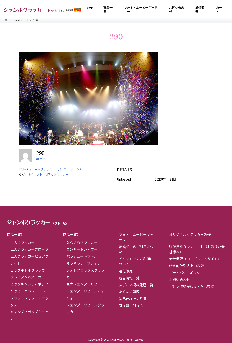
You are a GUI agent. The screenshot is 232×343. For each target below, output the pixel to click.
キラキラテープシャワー (85, 263)
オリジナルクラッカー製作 (190, 234)
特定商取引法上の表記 (186, 265)
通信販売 (199, 9)
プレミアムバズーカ (25, 277)
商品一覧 (108, 9)
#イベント (35, 174)
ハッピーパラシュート (27, 290)
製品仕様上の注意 (133, 298)
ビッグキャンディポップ (29, 284)
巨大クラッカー (22, 242)
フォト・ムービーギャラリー (140, 9)
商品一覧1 (15, 234)
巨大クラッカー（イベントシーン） (58, 169)
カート (219, 9)
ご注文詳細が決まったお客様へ (193, 286)
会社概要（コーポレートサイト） (195, 258)
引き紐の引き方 (131, 305)
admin (41, 158)
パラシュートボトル (82, 256)
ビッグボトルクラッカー (29, 270)
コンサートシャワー (82, 249)
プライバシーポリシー (186, 272)
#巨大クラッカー (57, 174)
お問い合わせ (176, 9)
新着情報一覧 (129, 277)
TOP (90, 7)
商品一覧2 (71, 234)
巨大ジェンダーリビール (85, 284)
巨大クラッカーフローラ (29, 249)
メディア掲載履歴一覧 (136, 284)
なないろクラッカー (82, 242)
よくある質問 (129, 291)
